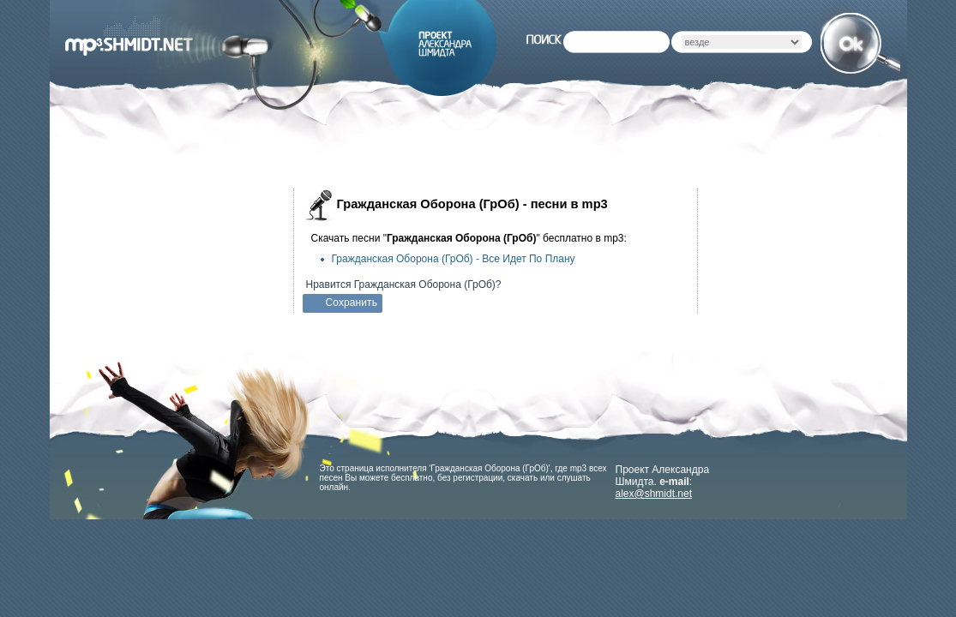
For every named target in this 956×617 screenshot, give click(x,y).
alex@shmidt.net (654, 494)
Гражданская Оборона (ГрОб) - (453, 259)
